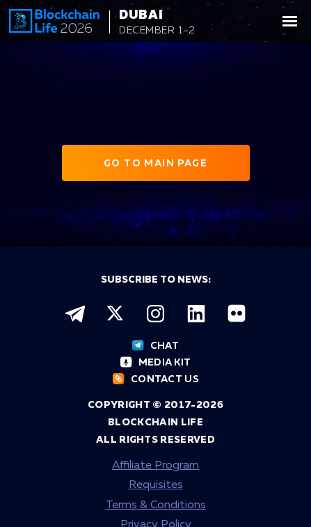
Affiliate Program (155, 465)
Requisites (156, 485)
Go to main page (155, 163)
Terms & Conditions (156, 505)
